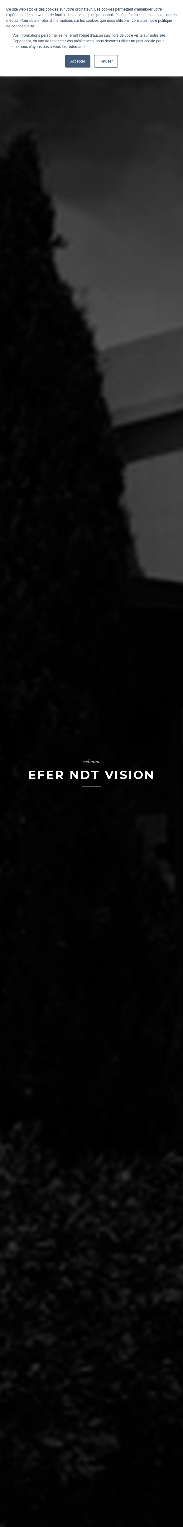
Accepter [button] (77, 61)
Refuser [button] (106, 61)
